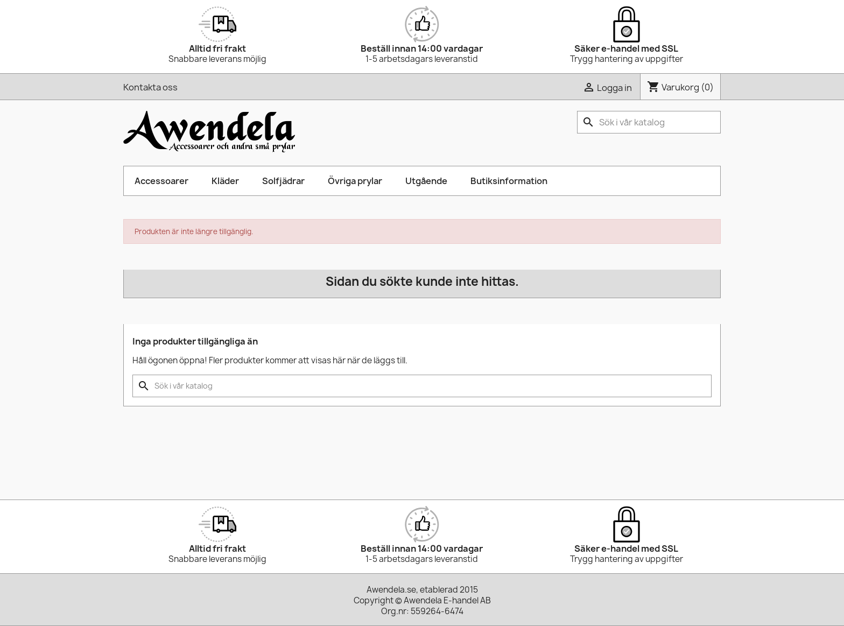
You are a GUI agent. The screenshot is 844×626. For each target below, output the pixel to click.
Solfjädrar (283, 181)
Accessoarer (161, 181)
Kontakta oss (150, 87)
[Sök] (649, 122)
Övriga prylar (355, 181)
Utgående (426, 181)
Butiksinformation (508, 181)
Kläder (225, 181)
